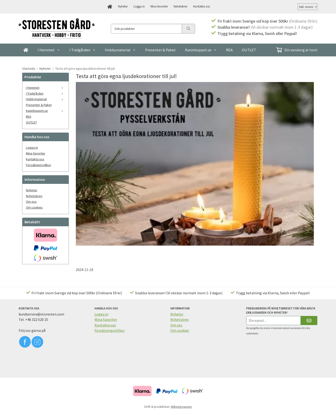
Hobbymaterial (120, 49)
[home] (109, 6)
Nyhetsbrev (180, 6)
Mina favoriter (159, 6)
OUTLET (249, 49)
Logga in (139, 6)
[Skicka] (309, 320)
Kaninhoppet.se (201, 49)
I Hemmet (49, 49)
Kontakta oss (201, 6)
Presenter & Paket (160, 49)
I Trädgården (82, 49)
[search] (188, 28)
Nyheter (123, 6)
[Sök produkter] (146, 28)
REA (229, 49)
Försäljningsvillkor (38, 165)
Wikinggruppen (181, 407)
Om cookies (34, 207)
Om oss (31, 201)
